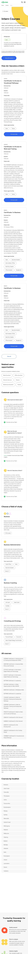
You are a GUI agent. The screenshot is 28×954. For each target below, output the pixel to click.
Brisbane (6, 784)
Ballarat (5, 841)
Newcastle (6, 818)
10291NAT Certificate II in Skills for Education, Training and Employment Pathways (13, 706)
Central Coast (7, 822)
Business (7, 516)
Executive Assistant (16, 259)
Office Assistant (8, 270)
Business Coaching (10, 583)
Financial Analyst (9, 636)
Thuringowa (6, 796)
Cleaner (18, 380)
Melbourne (6, 833)
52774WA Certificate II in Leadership (12, 693)
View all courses (9, 58)
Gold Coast (6, 788)
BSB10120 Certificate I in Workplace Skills (14, 689)
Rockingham (7, 856)
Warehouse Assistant (8, 384)
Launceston (6, 863)
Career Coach (17, 602)
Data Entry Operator (9, 266)
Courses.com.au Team (11, 422)
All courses (8, 533)
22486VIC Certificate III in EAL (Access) (13, 721)
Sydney (5, 814)
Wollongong (7, 826)
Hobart (5, 859)
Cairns (5, 799)
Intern (6, 128)
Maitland (6, 829)
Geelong (6, 837)
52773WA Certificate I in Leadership (12, 680)
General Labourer (7, 380)
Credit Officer (8, 564)
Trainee (13, 128)
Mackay (5, 811)
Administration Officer (10, 263)
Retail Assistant (7, 375)
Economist (19, 636)
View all (9, 356)
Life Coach (7, 602)
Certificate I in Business (12, 212)
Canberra (6, 871)
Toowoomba (7, 803)
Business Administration (12, 545)
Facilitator (7, 605)
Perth (5, 852)
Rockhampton (7, 807)
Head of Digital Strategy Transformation (13, 640)
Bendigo (6, 844)
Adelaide (6, 848)
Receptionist (18, 270)
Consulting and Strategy (12, 621)
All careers (6, 11)
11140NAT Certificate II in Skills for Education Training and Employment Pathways (12, 699)
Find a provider (14, 134)
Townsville (6, 792)
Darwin (5, 867)
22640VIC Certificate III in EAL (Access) (13, 717)
